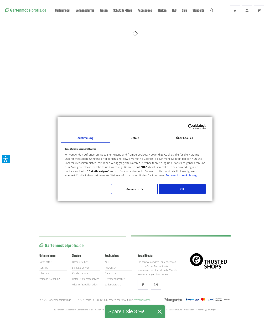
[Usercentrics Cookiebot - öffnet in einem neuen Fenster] (190, 126)
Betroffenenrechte (115, 278)
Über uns (44, 273)
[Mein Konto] (247, 10)
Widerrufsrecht (113, 284)
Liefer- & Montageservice (85, 278)
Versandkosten (142, 299)
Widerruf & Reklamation (84, 284)
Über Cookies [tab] (184, 138)
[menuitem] (62, 10)
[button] (6, 159)
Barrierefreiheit (80, 262)
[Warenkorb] (259, 10)
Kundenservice (80, 273)
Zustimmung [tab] (85, 138)
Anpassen (134, 189)
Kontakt (43, 267)
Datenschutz (111, 273)
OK (182, 189)
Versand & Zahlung (49, 278)
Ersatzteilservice (81, 267)
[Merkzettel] (235, 10)
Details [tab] (135, 138)
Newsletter (45, 262)
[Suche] (211, 10)
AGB (107, 262)
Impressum (111, 267)
